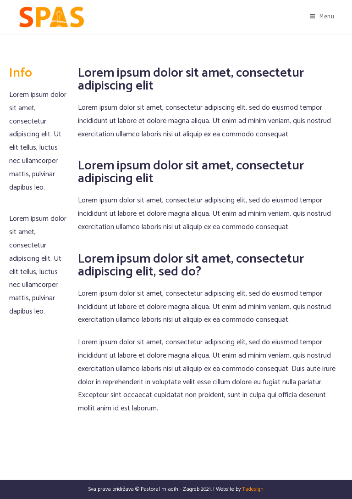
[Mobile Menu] (322, 17)
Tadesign (253, 489)
